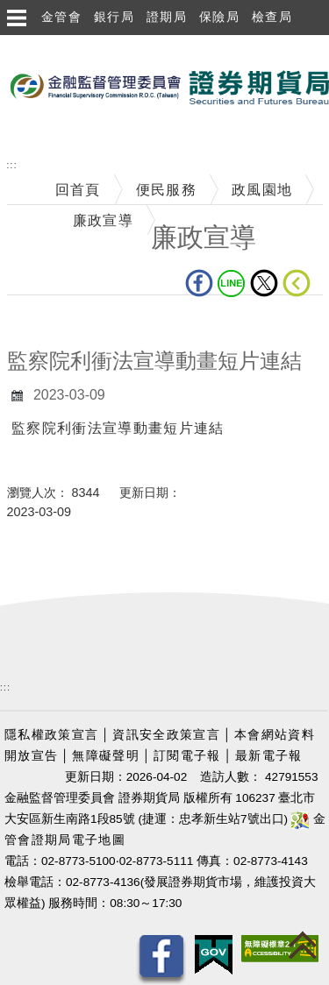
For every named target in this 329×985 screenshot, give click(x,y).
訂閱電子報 (187, 755)
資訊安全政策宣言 (166, 734)
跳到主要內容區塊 (61, 44)
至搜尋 (23, 132)
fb (199, 283)
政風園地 (262, 189)
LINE (232, 283)
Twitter (264, 283)
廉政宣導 (103, 220)
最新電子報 (269, 755)
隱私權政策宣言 (51, 734)
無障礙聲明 (105, 755)
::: (12, 165)
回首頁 (78, 189)
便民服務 (166, 189)
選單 (16, 17)
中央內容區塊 (52, 322)
